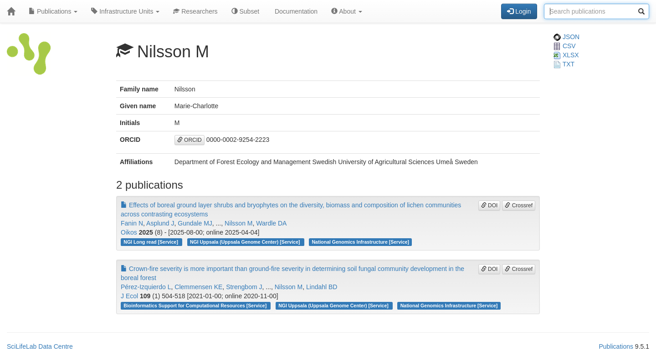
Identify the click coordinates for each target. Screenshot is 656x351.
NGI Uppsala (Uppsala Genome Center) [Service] (245, 242)
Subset (245, 11)
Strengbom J (244, 287)
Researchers (195, 11)
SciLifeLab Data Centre (40, 346)
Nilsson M (238, 223)
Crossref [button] (519, 205)
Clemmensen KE (198, 287)
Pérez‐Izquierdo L (146, 287)
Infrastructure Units (125, 11)
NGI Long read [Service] (151, 242)
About (346, 11)
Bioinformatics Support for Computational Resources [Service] (195, 305)
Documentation (295, 11)
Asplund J (160, 223)
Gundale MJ (195, 223)
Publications (53, 11)
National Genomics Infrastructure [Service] (361, 242)
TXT (564, 64)
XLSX (566, 55)
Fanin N (132, 223)
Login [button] (519, 11)
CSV (565, 46)
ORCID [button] (189, 140)
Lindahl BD (322, 287)
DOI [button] (489, 205)
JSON (566, 36)
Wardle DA (271, 223)
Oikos (129, 232)
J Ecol (129, 296)
